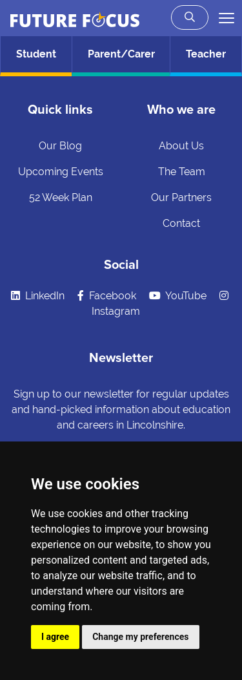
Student (36, 54)
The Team (181, 171)
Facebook (106, 296)
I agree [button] (55, 637)
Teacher (206, 54)
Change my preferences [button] (140, 637)
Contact (181, 223)
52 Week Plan (60, 197)
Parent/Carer (121, 54)
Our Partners (181, 197)
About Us (181, 146)
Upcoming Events (60, 171)
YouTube (178, 296)
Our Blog (60, 146)
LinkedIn (38, 296)
